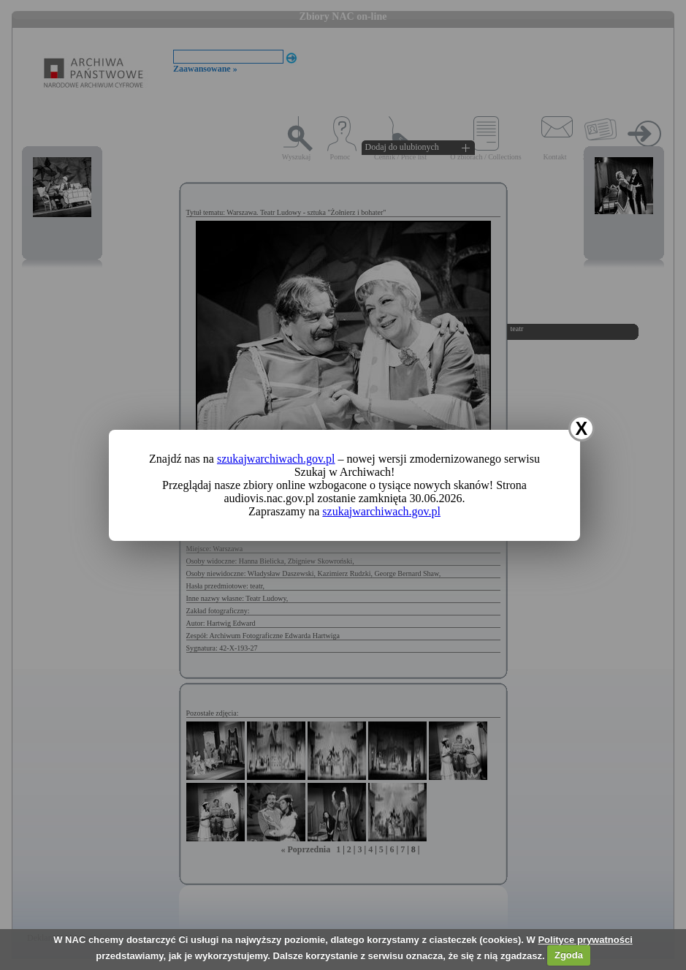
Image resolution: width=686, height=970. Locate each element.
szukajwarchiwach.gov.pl (276, 458)
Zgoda (568, 955)
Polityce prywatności (585, 939)
